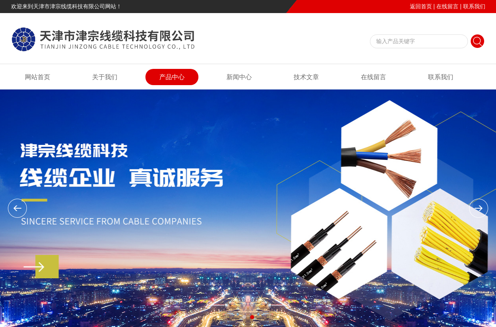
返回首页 (421, 6)
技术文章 (306, 77)
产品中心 (172, 77)
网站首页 (37, 77)
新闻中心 (239, 77)
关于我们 (104, 77)
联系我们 (474, 6)
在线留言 (447, 6)
